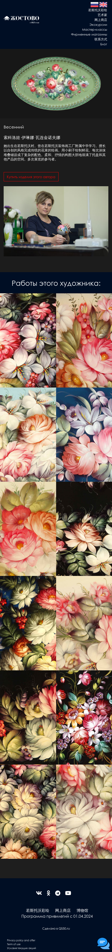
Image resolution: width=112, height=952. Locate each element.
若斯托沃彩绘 (97, 10)
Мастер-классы (94, 29)
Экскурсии (98, 24)
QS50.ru (64, 928)
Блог (103, 44)
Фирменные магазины (89, 34)
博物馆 (82, 910)
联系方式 (101, 39)
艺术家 (102, 15)
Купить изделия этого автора (31, 177)
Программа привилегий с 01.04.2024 (57, 916)
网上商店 (101, 20)
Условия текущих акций (21, 948)
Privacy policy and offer (21, 940)
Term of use (14, 944)
